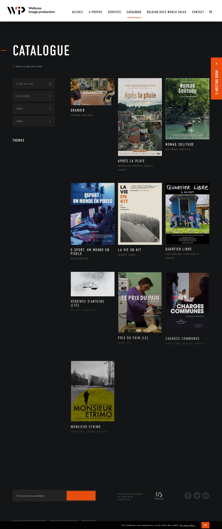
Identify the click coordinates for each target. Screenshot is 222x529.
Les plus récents (200, 63)
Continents (22, 163)
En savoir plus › (187, 525)
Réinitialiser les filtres (27, 66)
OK (205, 525)
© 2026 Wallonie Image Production (30, 521)
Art (18, 152)
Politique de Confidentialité (64, 521)
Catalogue (41, 50)
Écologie (21, 175)
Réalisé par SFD (89, 521)
